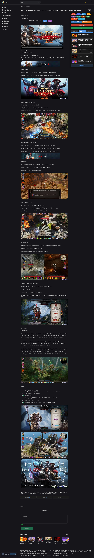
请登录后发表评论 (25, 524)
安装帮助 (83, 16)
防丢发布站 (33, 555)
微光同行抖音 (28, 555)
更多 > (89, 10)
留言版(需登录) (82, 25)
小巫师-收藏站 (39, 555)
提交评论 (27, 528)
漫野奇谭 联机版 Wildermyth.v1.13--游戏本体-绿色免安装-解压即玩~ (85, 40)
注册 (50, 21)
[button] (7, 10)
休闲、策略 (47, 542)
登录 (45, 21)
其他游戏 (78, 16)
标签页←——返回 (82, 18)
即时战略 (88, 14)
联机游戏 (28, 6)
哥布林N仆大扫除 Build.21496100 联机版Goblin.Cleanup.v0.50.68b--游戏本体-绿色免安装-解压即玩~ (85, 45)
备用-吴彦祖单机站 (47, 555)
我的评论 (82, 28)
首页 (24, 6)
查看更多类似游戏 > (82, 65)
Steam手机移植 (74, 18)
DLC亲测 (88, 16)
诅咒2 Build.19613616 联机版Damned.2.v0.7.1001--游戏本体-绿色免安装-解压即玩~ (85, 56)
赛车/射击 (73, 16)
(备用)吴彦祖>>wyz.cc (87, 21)
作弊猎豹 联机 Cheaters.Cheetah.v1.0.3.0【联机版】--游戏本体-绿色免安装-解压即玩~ (85, 61)
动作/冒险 (73, 14)
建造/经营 (84, 14)
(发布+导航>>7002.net (76, 21)
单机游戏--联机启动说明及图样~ (84, 34)
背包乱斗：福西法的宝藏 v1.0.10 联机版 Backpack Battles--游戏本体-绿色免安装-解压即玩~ (85, 51)
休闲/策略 (78, 14)
